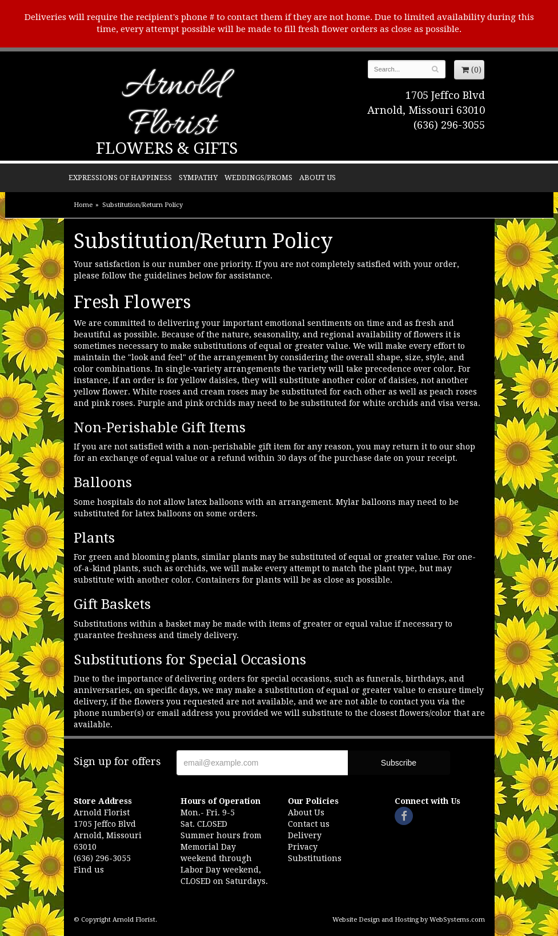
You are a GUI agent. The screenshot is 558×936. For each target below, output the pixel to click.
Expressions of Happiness (120, 177)
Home (83, 205)
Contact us (309, 824)
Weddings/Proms (258, 177)
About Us (317, 177)
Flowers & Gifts (167, 148)
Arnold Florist (172, 106)
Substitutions (315, 858)
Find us (89, 869)
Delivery (305, 835)
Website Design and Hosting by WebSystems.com (408, 919)
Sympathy (198, 177)
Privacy (303, 846)
